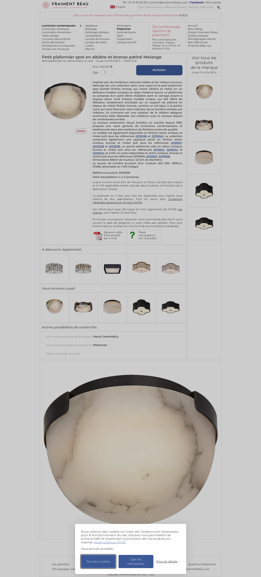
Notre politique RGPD (110, 542)
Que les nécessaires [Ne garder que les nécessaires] (135, 561)
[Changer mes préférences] (166, 561)
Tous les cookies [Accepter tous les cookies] (98, 561)
